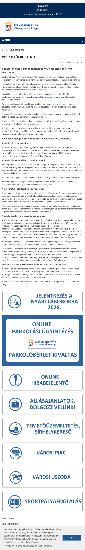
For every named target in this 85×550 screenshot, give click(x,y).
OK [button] (71, 538)
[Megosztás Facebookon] (73, 62)
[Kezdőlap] (3, 50)
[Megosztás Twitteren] (77, 62)
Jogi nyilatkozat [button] (11, 524)
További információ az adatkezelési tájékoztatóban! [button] (28, 546)
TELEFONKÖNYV (42, 10)
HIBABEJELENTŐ (42, 6)
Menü (6, 40)
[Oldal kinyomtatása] (81, 62)
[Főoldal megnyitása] (22, 27)
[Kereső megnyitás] (81, 40)
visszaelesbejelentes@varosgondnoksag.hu (41, 97)
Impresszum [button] (8, 518)
